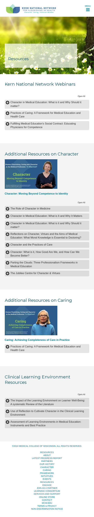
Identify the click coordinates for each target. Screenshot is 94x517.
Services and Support (47, 494)
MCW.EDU (47, 503)
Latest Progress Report (47, 458)
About (47, 455)
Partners (47, 461)
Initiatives (47, 476)
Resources (47, 452)
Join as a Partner (47, 488)
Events (47, 479)
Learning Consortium (47, 491)
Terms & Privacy (47, 506)
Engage (47, 485)
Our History (47, 464)
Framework (47, 473)
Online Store (47, 497)
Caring (47, 470)
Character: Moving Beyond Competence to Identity (36, 193)
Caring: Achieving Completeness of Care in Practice (37, 340)
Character (47, 467)
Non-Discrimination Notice (47, 509)
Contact (47, 500)
